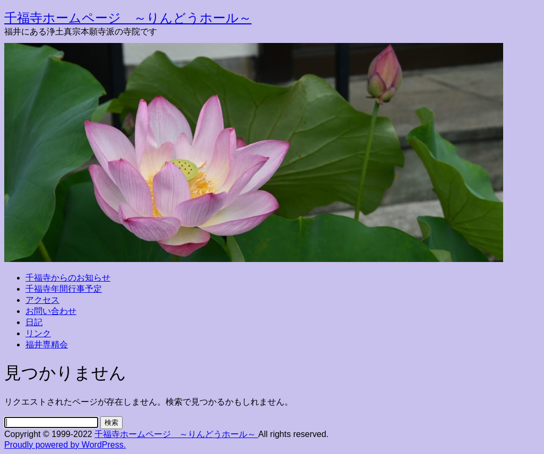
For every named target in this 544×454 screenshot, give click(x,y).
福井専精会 (46, 344)
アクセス (42, 299)
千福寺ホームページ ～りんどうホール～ (128, 18)
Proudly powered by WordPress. (65, 444)
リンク (38, 333)
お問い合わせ (50, 311)
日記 (33, 322)
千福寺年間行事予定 (63, 288)
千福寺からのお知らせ (67, 277)
